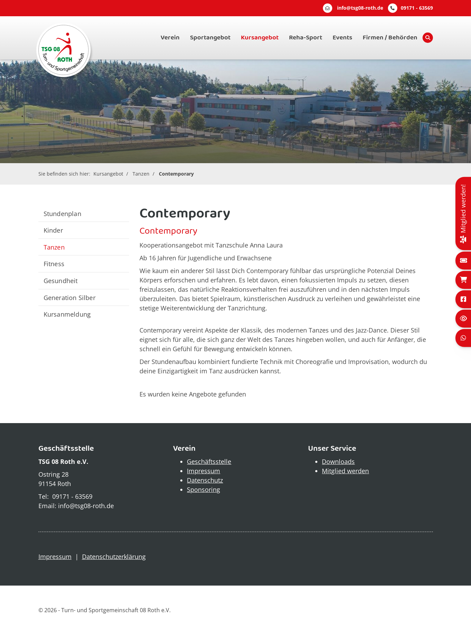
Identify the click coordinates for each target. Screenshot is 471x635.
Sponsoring (203, 489)
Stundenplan (62, 213)
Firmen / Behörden (390, 37)
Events (342, 37)
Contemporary (176, 173)
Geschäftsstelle (209, 461)
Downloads (338, 461)
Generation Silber (70, 297)
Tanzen (141, 173)
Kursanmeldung (67, 314)
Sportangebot (210, 37)
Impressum (203, 471)
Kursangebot (260, 37)
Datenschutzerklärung (114, 556)
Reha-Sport (305, 37)
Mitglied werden (345, 471)
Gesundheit (61, 280)
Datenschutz (205, 480)
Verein (170, 37)
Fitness (54, 263)
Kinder (53, 230)
